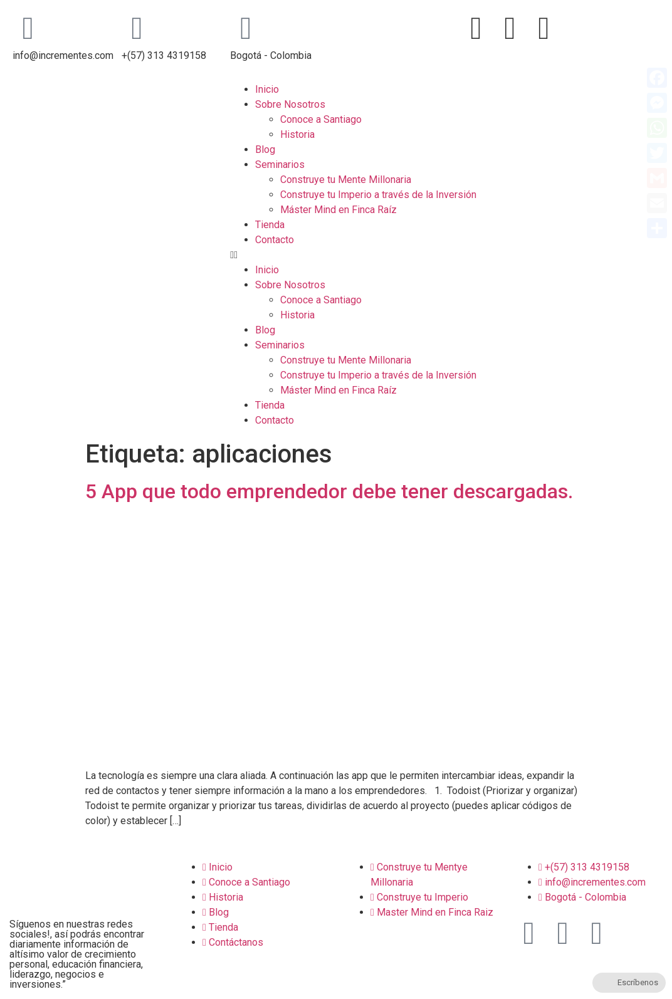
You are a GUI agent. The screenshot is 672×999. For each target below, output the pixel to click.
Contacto (274, 240)
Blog (265, 149)
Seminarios (280, 164)
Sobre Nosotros (290, 104)
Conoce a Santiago (321, 119)
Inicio (267, 89)
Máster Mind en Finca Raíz (338, 210)
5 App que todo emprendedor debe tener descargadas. (329, 491)
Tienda (270, 225)
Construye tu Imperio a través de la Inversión (378, 195)
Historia (297, 134)
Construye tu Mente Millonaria (345, 180)
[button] (448, 255)
